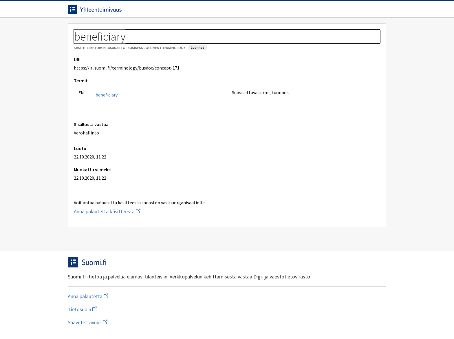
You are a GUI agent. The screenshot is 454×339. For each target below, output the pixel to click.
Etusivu (77, 29)
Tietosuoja (134, 322)
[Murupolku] (227, 43)
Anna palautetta (88, 322)
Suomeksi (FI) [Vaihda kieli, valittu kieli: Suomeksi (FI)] (275, 11)
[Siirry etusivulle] (113, 11)
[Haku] (242, 11)
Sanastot (77, 43)
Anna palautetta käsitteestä (130, 238)
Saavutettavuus (180, 322)
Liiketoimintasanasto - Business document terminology (148, 43)
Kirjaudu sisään (362, 11)
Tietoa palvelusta (151, 29)
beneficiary (107, 121)
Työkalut (109, 29)
